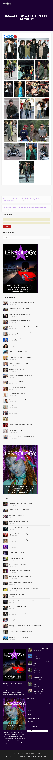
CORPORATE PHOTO (33, 718)
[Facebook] (5, 36)
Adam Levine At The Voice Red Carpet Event (20, 582)
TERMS (34, 756)
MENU (29, 711)
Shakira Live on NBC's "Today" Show (18, 607)
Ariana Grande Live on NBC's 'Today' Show (20, 540)
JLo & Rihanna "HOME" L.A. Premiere (18, 351)
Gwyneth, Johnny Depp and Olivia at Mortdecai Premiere (24, 436)
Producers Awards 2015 (15, 430)
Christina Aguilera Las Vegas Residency (19, 308)
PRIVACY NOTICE (42, 756)
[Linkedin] (12, 36)
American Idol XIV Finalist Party (17, 369)
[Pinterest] (15, 36)
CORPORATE (15, 756)
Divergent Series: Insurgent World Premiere (20, 375)
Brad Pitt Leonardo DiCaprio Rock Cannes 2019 (21, 302)
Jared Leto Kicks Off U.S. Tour (17, 552)
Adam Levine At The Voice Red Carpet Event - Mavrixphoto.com (27, 207)
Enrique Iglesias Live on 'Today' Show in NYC (20, 619)
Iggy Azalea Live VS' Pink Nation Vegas (19, 534)
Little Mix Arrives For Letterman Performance (21, 631)
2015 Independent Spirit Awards (17, 393)
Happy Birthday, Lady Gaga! (16, 594)
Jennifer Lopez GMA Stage (16, 558)
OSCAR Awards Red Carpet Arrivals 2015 (19, 387)
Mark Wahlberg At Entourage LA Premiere (20, 357)
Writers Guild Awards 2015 (16, 418)
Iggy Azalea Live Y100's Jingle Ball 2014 (19, 527)
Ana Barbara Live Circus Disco (17, 412)
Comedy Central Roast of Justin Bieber (19, 363)
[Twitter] (8, 36)
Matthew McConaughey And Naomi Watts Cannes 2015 (23, 327)
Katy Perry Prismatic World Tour (17, 345)
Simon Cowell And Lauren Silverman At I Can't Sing (22, 601)
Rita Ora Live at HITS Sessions (17, 546)
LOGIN (29, 707)
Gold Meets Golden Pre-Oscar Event (18, 400)
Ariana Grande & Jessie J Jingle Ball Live (19, 521)
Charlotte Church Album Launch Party (19, 637)
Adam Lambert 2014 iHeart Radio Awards (20, 576)
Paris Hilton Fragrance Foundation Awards (20, 333)
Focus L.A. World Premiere (16, 381)
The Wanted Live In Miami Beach (17, 564)
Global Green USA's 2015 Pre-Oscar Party (20, 406)
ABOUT (30, 714)
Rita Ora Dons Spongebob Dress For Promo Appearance (24, 588)
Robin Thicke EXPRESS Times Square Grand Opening (23, 613)
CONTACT (30, 722)
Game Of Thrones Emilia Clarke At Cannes (20, 314)
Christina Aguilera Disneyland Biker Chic (19, 320)
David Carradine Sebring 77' (40, 649)
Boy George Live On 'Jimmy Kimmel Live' (19, 570)
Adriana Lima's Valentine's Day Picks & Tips (20, 424)
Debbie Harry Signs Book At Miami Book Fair (20, 503)
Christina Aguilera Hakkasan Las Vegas (19, 339)
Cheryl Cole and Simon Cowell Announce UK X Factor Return (25, 625)
